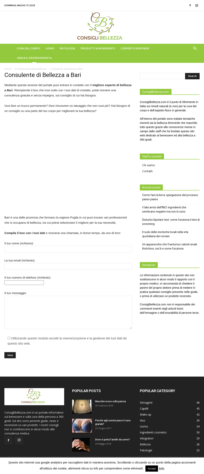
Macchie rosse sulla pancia (110, 401)
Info (162, 468)
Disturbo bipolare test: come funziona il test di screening (171, 221)
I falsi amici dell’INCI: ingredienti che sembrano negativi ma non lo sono (164, 209)
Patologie (67, 48)
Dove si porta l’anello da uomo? (112, 439)
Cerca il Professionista (34, 57)
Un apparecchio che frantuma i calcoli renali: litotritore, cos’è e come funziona (169, 246)
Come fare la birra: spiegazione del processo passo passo (170, 197)
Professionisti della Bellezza (31, 69)
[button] (195, 49)
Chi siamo (148, 165)
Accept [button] (152, 468)
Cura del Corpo (28, 48)
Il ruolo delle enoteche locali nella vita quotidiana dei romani (165, 234)
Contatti (147, 171)
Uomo (50, 48)
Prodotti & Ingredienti (98, 48)
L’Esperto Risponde (135, 48)
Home (7, 69)
